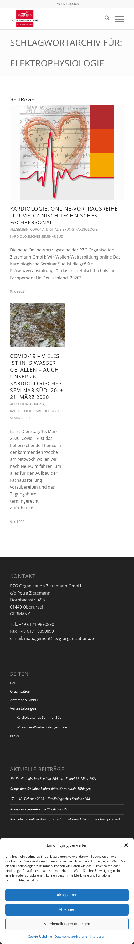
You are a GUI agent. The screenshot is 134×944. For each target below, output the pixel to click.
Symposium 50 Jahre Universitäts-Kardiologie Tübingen (50, 789)
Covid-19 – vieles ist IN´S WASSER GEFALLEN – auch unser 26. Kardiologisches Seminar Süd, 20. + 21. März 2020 (36, 376)
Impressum (98, 936)
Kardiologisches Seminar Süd (36, 236)
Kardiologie (86, 229)
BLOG (14, 736)
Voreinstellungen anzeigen (67, 924)
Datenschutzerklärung (71, 936)
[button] (126, 845)
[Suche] (104, 18)
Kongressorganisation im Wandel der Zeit (40, 809)
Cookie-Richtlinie (40, 936)
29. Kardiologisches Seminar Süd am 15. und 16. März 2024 (53, 779)
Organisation (20, 691)
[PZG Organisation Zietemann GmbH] (55, 18)
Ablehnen (67, 909)
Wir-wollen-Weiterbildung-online (42, 727)
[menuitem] (104, 18)
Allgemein (19, 229)
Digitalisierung (60, 229)
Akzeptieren (66, 895)
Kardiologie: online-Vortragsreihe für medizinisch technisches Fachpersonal (64, 215)
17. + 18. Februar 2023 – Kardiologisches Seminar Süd (50, 799)
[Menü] (117, 18)
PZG (13, 682)
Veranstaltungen (23, 708)
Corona (37, 229)
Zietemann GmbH (24, 700)
